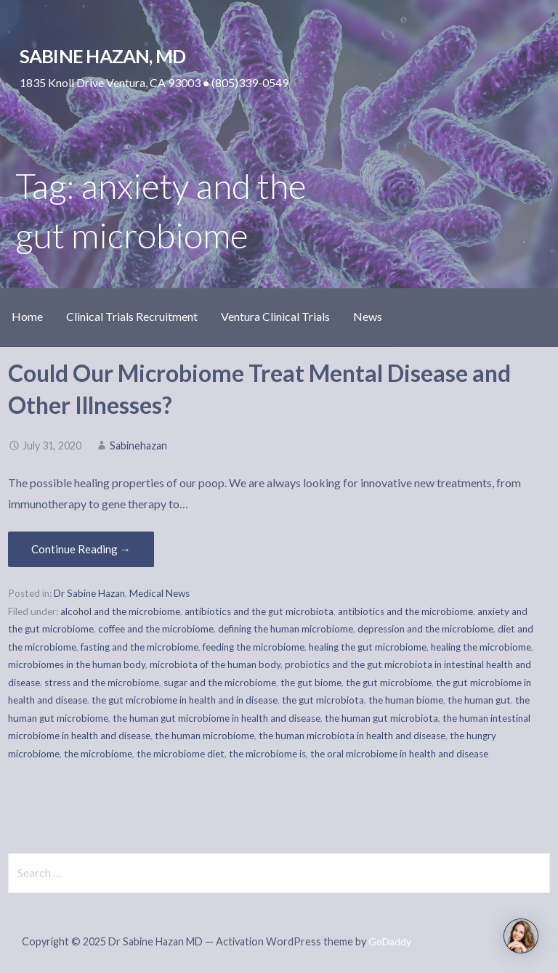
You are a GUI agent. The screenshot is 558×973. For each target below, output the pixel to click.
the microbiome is (267, 754)
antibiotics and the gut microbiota (259, 611)
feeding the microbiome (253, 647)
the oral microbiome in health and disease (399, 754)
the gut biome (310, 682)
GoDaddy (389, 941)
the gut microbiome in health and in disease (185, 700)
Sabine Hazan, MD (103, 56)
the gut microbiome (389, 682)
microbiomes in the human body (76, 664)
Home (27, 316)
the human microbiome (204, 735)
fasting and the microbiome (139, 647)
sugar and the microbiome (219, 682)
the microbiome (98, 754)
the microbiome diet (181, 754)
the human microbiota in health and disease (352, 735)
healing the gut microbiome (367, 647)
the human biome (405, 700)
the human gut (479, 700)
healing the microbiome (481, 647)
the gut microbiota (323, 700)
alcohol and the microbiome (120, 611)
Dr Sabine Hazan (89, 593)
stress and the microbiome (101, 682)
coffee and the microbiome (156, 629)
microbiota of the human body (215, 664)
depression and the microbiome (425, 629)
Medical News (159, 593)
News (367, 316)
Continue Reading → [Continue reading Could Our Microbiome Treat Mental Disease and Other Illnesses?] (81, 548)
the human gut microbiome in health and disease (216, 718)
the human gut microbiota (381, 718)
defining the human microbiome (285, 629)
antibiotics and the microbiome (405, 611)
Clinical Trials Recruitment (132, 316)
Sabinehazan (138, 445)
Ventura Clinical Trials (275, 316)
